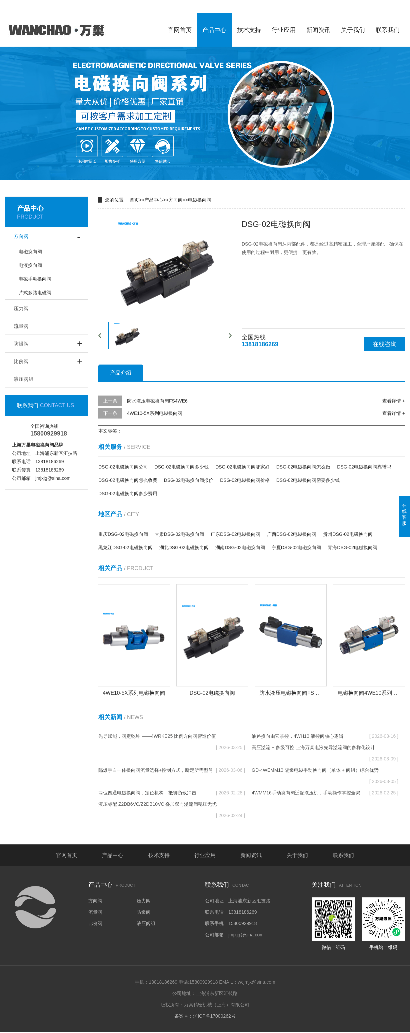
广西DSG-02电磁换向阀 (292, 534)
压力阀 (21, 308)
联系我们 (388, 30)
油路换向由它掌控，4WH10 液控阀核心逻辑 (325, 736)
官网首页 (180, 30)
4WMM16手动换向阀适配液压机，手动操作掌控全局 (325, 793)
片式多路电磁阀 (35, 292)
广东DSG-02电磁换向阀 (235, 534)
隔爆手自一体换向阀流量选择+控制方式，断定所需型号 (171, 770)
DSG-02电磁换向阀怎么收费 (127, 480)
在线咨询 (385, 344)
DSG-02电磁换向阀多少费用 (127, 493)
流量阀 (21, 326)
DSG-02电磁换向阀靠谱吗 (364, 467)
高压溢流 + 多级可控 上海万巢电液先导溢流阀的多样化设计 (325, 749)
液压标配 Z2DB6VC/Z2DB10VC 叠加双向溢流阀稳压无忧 (171, 806)
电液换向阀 (30, 265)
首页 (134, 200)
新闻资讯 (318, 30)
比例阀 (21, 361)
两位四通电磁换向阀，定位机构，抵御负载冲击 (171, 793)
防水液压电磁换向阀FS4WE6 (157, 401)
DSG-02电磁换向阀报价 (189, 480)
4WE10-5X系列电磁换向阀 (154, 413)
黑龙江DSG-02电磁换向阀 (125, 547)
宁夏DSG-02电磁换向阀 (296, 547)
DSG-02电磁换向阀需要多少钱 (308, 480)
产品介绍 (120, 373)
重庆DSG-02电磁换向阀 (123, 534)
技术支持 (249, 30)
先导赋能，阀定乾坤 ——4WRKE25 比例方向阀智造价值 (171, 738)
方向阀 (21, 236)
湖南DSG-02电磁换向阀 (240, 547)
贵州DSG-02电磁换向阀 (348, 534)
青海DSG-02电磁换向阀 (352, 547)
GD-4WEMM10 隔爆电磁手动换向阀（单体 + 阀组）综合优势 (325, 772)
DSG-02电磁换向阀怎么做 (303, 467)
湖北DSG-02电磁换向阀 (184, 547)
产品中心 (214, 30)
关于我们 (353, 30)
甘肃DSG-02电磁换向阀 (179, 534)
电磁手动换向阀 (35, 279)
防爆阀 (21, 344)
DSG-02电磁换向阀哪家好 (242, 467)
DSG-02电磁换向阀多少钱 (182, 467)
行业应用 (284, 30)
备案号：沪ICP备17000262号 (205, 1016)
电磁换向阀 (30, 251)
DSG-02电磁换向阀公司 (123, 467)
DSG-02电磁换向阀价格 (245, 480)
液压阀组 (24, 379)
